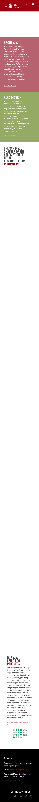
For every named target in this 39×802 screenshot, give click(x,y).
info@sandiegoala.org (18, 770)
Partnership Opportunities (17, 715)
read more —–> (10, 86)
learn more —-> (29, 615)
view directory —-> (11, 389)
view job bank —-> (27, 473)
